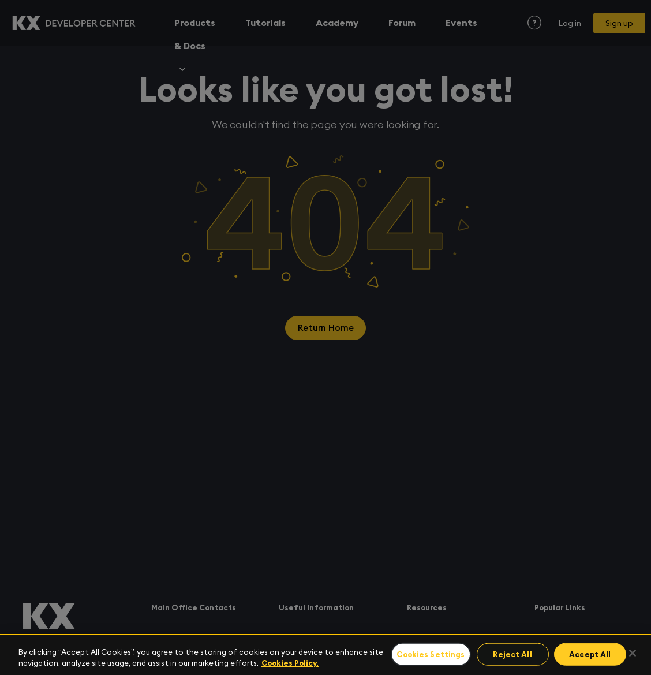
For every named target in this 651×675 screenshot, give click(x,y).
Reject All (511, 655)
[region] (325, 654)
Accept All (586, 655)
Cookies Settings (432, 655)
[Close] (632, 653)
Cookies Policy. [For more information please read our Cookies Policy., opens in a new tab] (290, 663)
